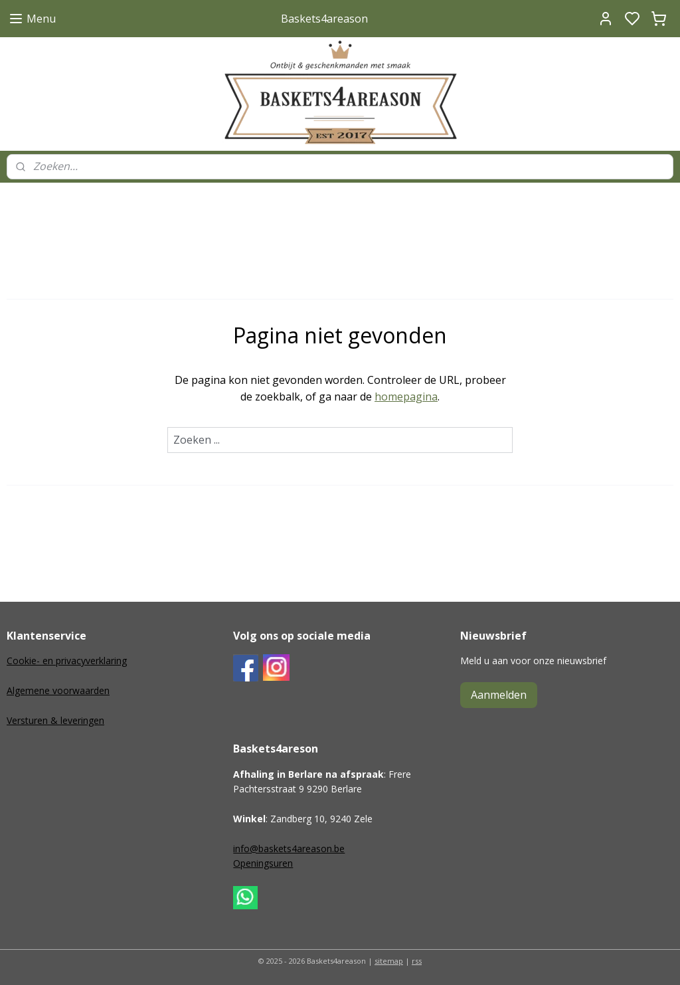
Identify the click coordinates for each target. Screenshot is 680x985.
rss (417, 961)
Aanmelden (499, 694)
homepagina (406, 396)
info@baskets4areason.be (289, 848)
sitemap (389, 961)
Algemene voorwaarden (58, 690)
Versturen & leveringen (55, 720)
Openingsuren (263, 863)
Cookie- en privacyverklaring (67, 660)
